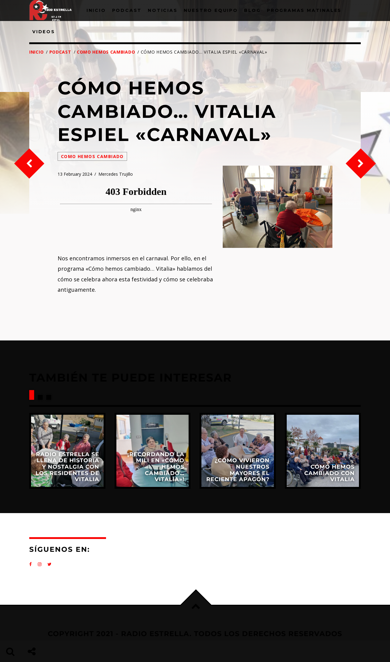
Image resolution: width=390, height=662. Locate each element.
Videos (43, 31)
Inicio (36, 52)
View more (67, 451)
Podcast (60, 52)
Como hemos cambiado (106, 52)
